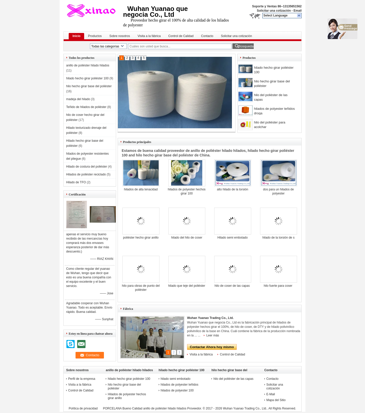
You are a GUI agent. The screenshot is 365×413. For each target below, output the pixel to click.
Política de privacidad (83, 408)
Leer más (212, 335)
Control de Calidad (180, 36)
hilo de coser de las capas (232, 286)
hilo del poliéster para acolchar (269, 124)
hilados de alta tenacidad (141, 189)
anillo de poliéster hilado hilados (87, 65)
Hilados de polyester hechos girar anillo (127, 396)
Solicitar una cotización (274, 10)
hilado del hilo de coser (186, 237)
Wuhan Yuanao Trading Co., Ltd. (210, 318)
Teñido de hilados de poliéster (86, 107)
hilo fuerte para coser (278, 286)
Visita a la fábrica (149, 36)
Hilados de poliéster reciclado (86, 174)
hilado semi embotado (176, 379)
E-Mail (270, 394)
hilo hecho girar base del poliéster (89, 86)
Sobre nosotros (119, 36)
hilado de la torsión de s (278, 237)
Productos (95, 36)
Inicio (76, 36)
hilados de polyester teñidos (180, 384)
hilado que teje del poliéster (186, 286)
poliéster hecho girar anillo (140, 237)
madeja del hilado (78, 99)
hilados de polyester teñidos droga (274, 111)
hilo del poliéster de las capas (270, 97)
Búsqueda (245, 46)
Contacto (207, 36)
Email (298, 10)
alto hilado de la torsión (232, 189)
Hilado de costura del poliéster (86, 166)
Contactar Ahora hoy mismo (212, 347)
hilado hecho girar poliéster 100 (87, 78)
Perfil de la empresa (81, 379)
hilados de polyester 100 (177, 390)
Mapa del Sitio (276, 400)
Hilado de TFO (76, 182)
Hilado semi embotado (232, 237)
